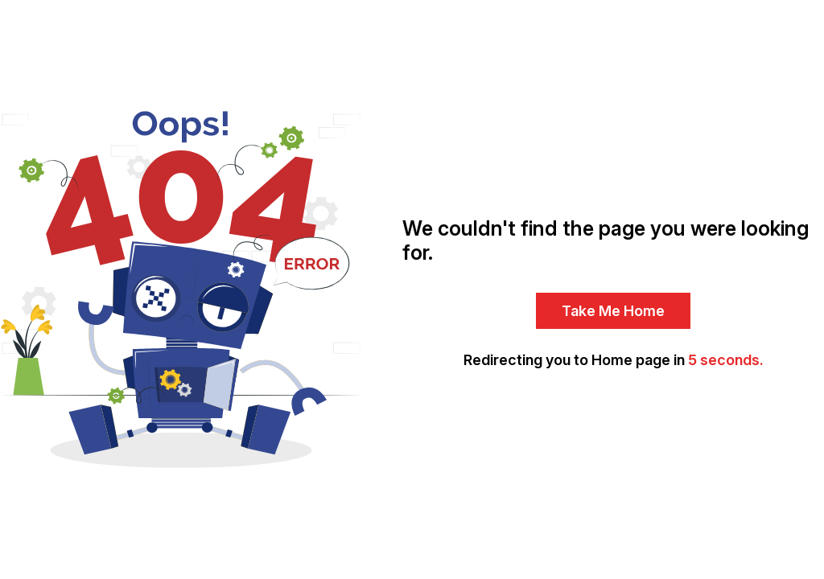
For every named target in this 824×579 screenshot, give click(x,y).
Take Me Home (613, 310)
